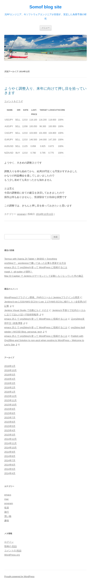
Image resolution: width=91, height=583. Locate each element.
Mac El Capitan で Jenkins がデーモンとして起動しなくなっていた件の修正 (43, 276)
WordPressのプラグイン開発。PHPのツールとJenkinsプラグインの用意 (42, 297)
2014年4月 (9, 473)
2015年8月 (9, 413)
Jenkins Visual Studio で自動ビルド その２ (26, 310)
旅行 (6, 512)
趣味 (6, 520)
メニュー (46, 28)
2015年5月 (9, 426)
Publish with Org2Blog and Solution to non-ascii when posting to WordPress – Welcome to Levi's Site (44, 340)
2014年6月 (9, 464)
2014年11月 (10, 443)
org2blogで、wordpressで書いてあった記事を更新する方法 (35, 263)
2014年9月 (9, 452)
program (21, 214)
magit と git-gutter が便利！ (18, 271)
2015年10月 (10, 404)
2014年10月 (10, 447)
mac (6, 499)
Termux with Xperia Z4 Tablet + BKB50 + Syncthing (30, 258)
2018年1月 (9, 366)
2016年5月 (9, 374)
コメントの (12, 550)
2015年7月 (9, 417)
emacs (7, 494)
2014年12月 (10, 439)
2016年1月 (9, 391)
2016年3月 (9, 383)
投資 (6, 507)
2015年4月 (9, 430)
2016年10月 (10, 370)
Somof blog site (45, 6)
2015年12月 (10, 396)
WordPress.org (12, 555)
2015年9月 (9, 409)
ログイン (9, 542)
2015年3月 (9, 434)
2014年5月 (9, 469)
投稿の (10, 546)
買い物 (7, 516)
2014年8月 (9, 456)
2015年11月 (10, 400)
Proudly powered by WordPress (19, 576)
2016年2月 (9, 387)
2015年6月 (9, 421)
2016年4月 (9, 379)
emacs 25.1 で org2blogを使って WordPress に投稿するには (35, 267)
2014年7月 (9, 460)
